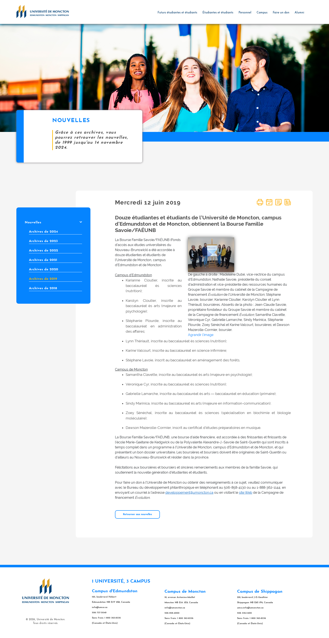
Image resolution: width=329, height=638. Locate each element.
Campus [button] (262, 12)
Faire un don (281, 12)
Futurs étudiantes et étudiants (177, 12)
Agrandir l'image (200, 335)
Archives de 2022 (43, 250)
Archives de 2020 (43, 269)
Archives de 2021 (43, 260)
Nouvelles (53, 222)
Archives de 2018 (43, 288)
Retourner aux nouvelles (137, 514)
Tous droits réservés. (45, 623)
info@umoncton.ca (174, 608)
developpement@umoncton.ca (189, 493)
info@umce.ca (99, 607)
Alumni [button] (299, 12)
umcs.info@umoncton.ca (250, 608)
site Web (245, 493)
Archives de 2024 (43, 231)
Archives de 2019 (43, 279)
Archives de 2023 (43, 241)
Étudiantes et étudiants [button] (217, 12)
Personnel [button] (245, 12)
